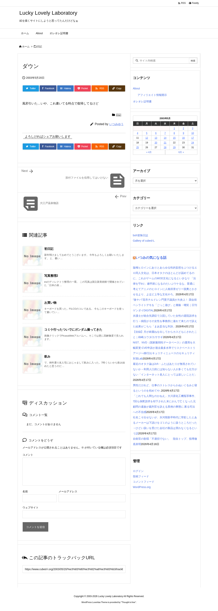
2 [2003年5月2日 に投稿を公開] (183, 128)
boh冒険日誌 (140, 235)
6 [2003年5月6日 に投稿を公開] (156, 133)
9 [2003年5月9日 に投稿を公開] (183, 133)
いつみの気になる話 (151, 258)
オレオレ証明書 (142, 101)
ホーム (26, 46)
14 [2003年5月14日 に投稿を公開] (165, 138)
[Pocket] (82, 88)
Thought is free (128, 602)
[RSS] (100, 88)
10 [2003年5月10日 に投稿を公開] (192, 133)
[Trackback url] (74, 569)
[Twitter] (31, 88)
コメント (28, 454)
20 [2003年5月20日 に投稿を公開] (156, 142)
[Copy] (117, 88)
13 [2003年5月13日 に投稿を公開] (156, 138)
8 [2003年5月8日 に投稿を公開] (174, 133)
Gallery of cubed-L (144, 240)
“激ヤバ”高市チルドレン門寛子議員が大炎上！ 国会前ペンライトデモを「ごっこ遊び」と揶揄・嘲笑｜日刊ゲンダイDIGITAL (165, 305)
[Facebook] (48, 88)
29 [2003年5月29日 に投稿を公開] (174, 147)
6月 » (181, 152)
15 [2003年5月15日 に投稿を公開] (174, 138)
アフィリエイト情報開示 (152, 94)
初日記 (48, 248)
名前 (25, 491)
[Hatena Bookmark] (65, 88)
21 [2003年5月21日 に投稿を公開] (165, 142)
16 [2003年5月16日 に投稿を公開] (183, 138)
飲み (47, 356)
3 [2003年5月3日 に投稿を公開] (192, 128)
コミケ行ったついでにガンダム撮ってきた (73, 329)
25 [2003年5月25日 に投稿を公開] (137, 147)
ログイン (138, 471)
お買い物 (50, 302)
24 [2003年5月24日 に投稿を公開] (192, 142)
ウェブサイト (31, 507)
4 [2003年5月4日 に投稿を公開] (137, 133)
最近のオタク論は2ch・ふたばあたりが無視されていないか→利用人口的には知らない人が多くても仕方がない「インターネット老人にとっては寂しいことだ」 (165, 369)
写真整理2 (51, 275)
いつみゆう (116, 124)
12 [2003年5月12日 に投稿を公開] (147, 138)
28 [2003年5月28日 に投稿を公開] (165, 147)
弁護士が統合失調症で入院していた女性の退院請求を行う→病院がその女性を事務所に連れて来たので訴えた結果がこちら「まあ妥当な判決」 (165, 321)
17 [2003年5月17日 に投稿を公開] (192, 138)
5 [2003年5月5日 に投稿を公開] (146, 133)
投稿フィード (141, 476)
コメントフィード (143, 481)
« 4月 (149, 152)
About (136, 88)
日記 (39, 46)
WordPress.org (142, 487)
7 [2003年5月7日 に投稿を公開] (165, 133)
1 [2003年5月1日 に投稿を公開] (174, 128)
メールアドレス (68, 491)
